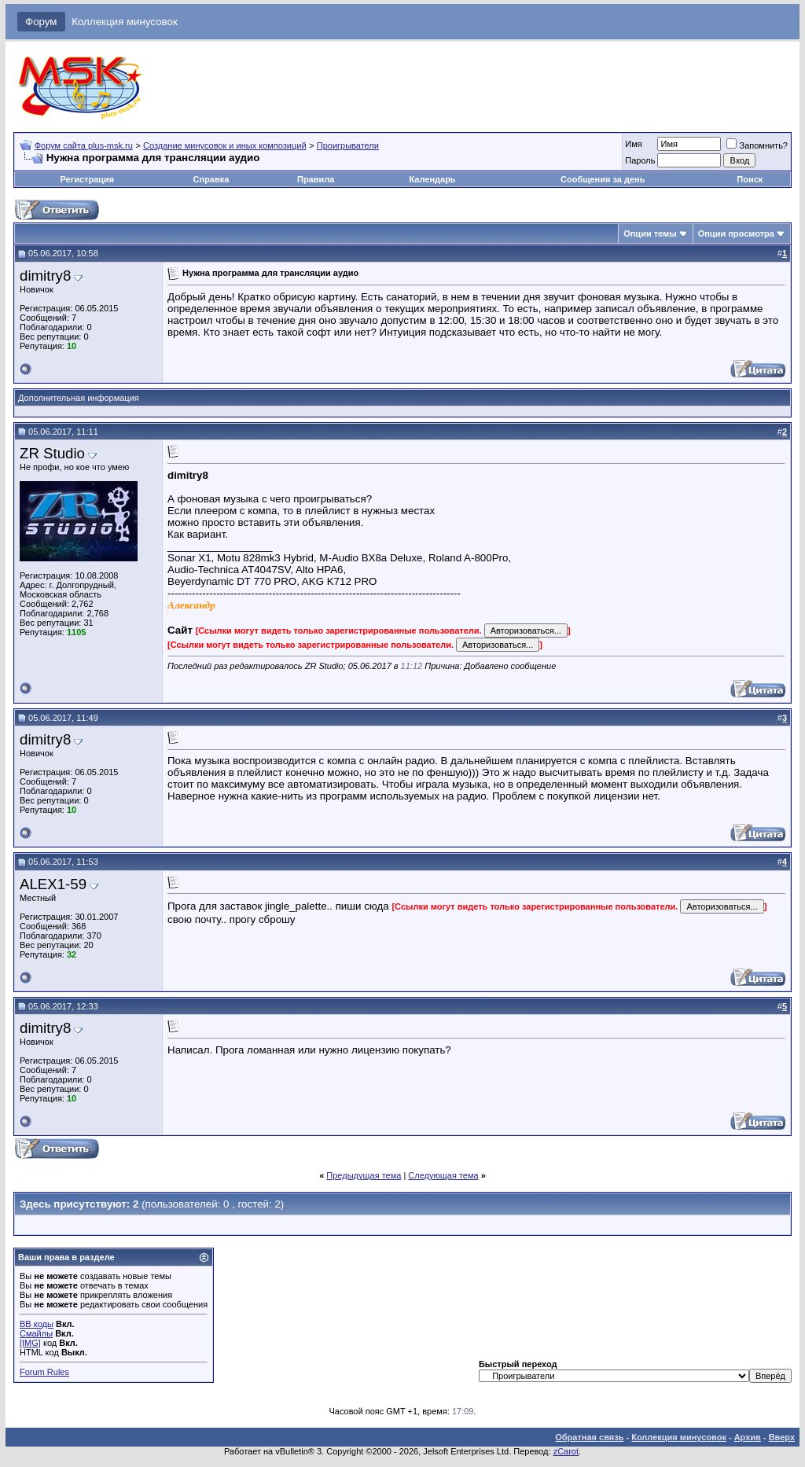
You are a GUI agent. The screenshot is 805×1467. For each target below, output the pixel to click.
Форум (41, 22)
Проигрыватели (348, 145)
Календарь (432, 179)
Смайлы (36, 1333)
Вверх (782, 1437)
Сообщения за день (603, 179)
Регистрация (87, 179)
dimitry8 (45, 275)
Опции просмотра (736, 233)
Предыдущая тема (363, 1175)
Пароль (640, 160)
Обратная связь (589, 1437)
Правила (315, 179)
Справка (211, 179)
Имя (633, 144)
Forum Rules (44, 1372)
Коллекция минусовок (125, 22)
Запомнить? (757, 145)
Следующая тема (443, 1175)
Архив (747, 1437)
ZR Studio (52, 453)
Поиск (750, 179)
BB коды (36, 1324)
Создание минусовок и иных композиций (225, 145)
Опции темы (649, 233)
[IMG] (30, 1343)
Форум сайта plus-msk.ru (84, 145)
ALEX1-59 (53, 884)
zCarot (566, 1451)
